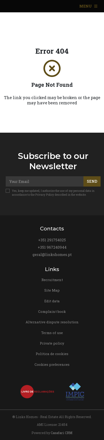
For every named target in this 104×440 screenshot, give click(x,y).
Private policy (52, 343)
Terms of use (52, 332)
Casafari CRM (61, 433)
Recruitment (52, 279)
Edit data (52, 301)
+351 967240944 (52, 247)
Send (92, 181)
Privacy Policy (44, 194)
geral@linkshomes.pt (52, 254)
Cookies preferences (52, 364)
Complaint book (52, 311)
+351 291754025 (52, 239)
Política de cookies (52, 353)
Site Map (52, 290)
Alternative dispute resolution (52, 322)
